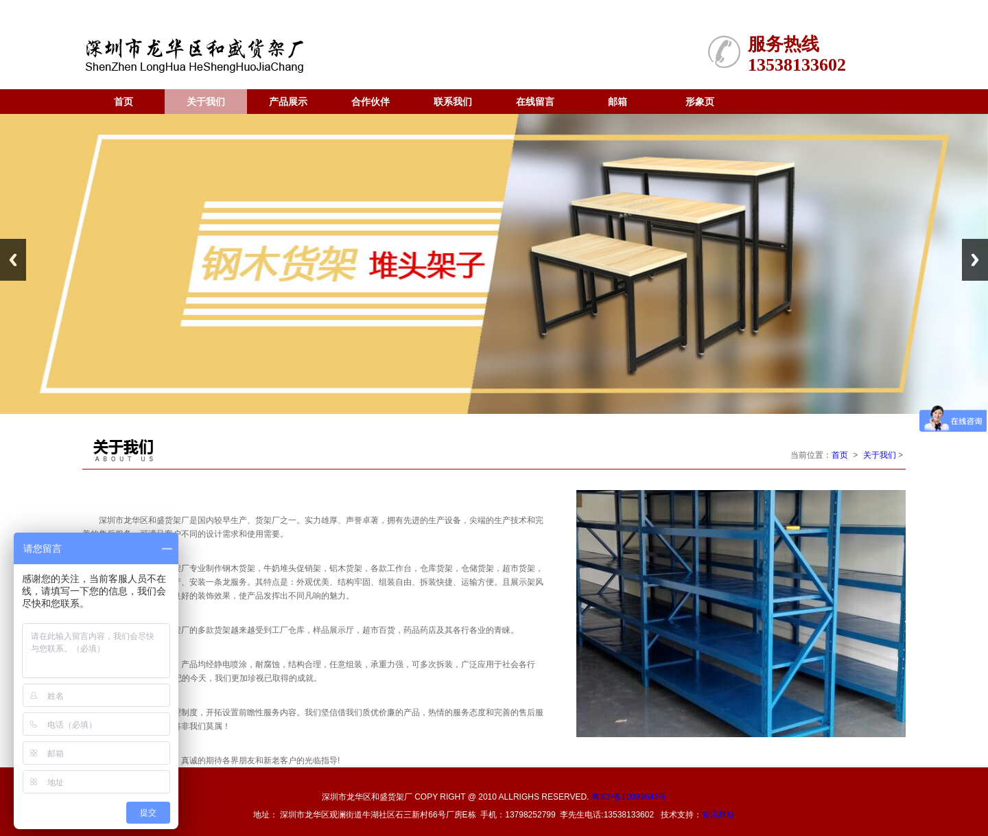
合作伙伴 (370, 101)
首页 (123, 101)
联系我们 (453, 101)
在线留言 (535, 101)
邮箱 (617, 101)
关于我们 (206, 101)
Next (975, 260)
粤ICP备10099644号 (628, 797)
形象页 (699, 101)
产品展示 (288, 101)
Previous (13, 260)
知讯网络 (718, 815)
